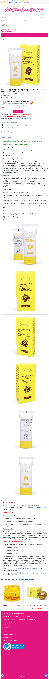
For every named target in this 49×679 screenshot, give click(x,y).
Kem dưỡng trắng (13, 20)
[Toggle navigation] (4, 35)
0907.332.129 (25, 2)
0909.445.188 (13, 2)
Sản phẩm (10, 39)
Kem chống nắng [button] (21, 116)
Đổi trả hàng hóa (7, 637)
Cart (6, 25)
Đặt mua (18, 111)
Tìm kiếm (43, 18)
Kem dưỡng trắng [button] (13, 116)
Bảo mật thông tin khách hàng (10, 640)
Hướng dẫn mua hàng (9, 127)
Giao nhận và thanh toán (9, 634)
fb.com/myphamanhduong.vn (32, 507)
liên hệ (19, 125)
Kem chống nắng (28, 20)
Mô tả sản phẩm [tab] (6, 137)
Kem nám (20, 20)
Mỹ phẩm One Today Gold (21, 39)
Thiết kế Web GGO (24, 677)
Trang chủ (3, 39)
